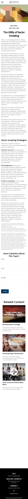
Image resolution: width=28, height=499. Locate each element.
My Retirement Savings (11, 324)
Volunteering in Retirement (13, 353)
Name (2, 259)
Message (3, 277)
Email (2, 268)
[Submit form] (5, 291)
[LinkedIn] (14, 491)
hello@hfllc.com (14, 493)
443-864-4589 (16, 476)
